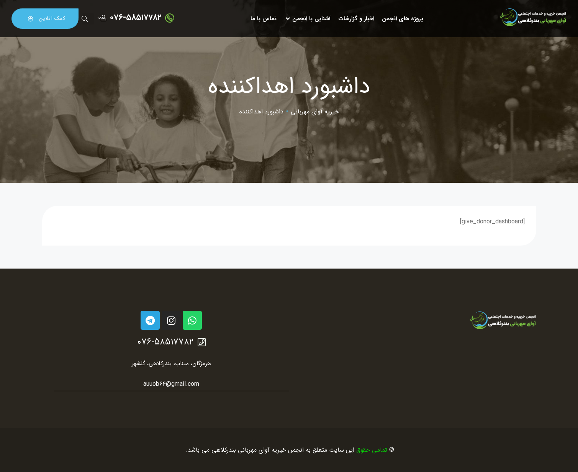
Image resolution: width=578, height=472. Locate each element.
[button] (45, 18)
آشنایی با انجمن (307, 18)
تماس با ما (264, 18)
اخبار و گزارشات (356, 18)
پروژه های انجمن (402, 18)
